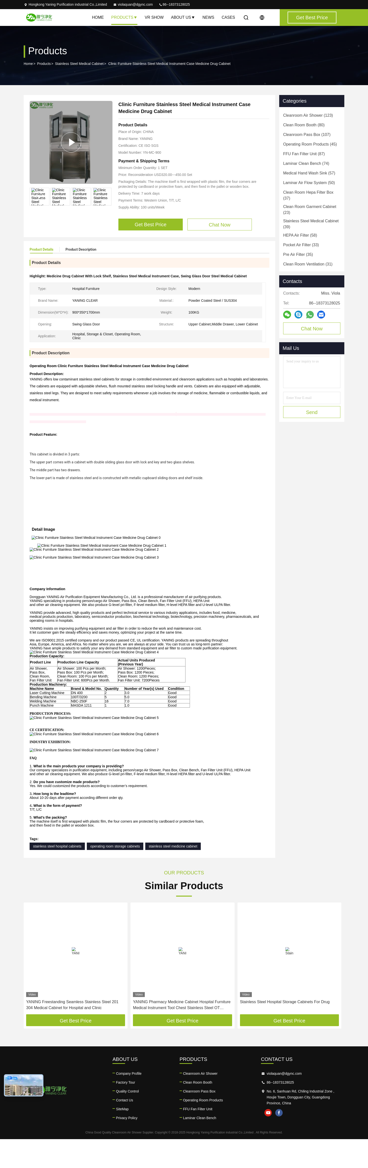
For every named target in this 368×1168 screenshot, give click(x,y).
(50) (309, 183)
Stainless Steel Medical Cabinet (79, 64)
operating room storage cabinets (115, 875)
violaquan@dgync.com (133, 4)
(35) (298, 254)
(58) (300, 235)
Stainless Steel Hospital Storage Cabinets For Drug (285, 1031)
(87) (304, 154)
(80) (304, 125)
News (208, 17)
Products (124, 17)
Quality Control (127, 1120)
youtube (268, 1141)
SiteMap (122, 1138)
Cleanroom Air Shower (200, 1102)
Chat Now (312, 328)
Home (98, 17)
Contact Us (124, 1129)
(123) (308, 115)
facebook (279, 1141)
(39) (311, 224)
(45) (310, 144)
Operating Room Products (203, 1129)
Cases (228, 17)
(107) (307, 134)
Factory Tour (125, 1111)
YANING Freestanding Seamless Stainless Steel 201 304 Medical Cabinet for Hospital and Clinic (72, 1034)
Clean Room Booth (197, 1111)
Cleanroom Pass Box (199, 1120)
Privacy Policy (126, 1147)
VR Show (154, 17)
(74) (306, 163)
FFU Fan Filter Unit (197, 1138)
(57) (309, 173)
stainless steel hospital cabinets (57, 875)
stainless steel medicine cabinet (173, 875)
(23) (309, 210)
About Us (183, 17)
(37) (308, 195)
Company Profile (129, 1102)
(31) (307, 264)
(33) (301, 245)
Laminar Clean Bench (199, 1147)
